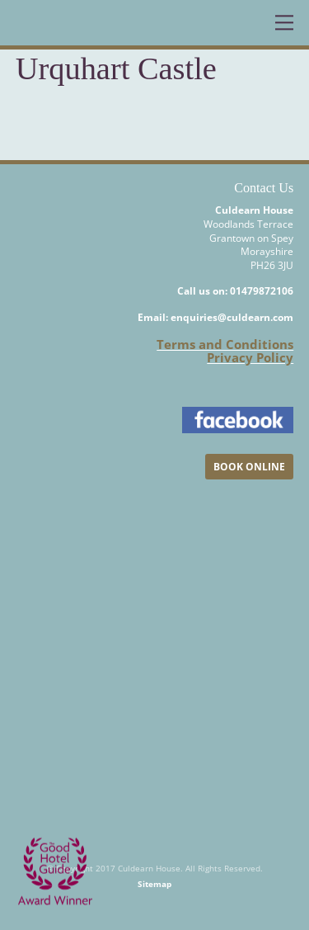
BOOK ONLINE (249, 466)
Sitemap (154, 884)
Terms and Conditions (225, 344)
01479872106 (261, 291)
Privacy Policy (250, 357)
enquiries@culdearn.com (232, 317)
